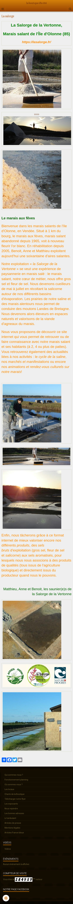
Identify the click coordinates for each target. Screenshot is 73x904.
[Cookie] (6, 898)
